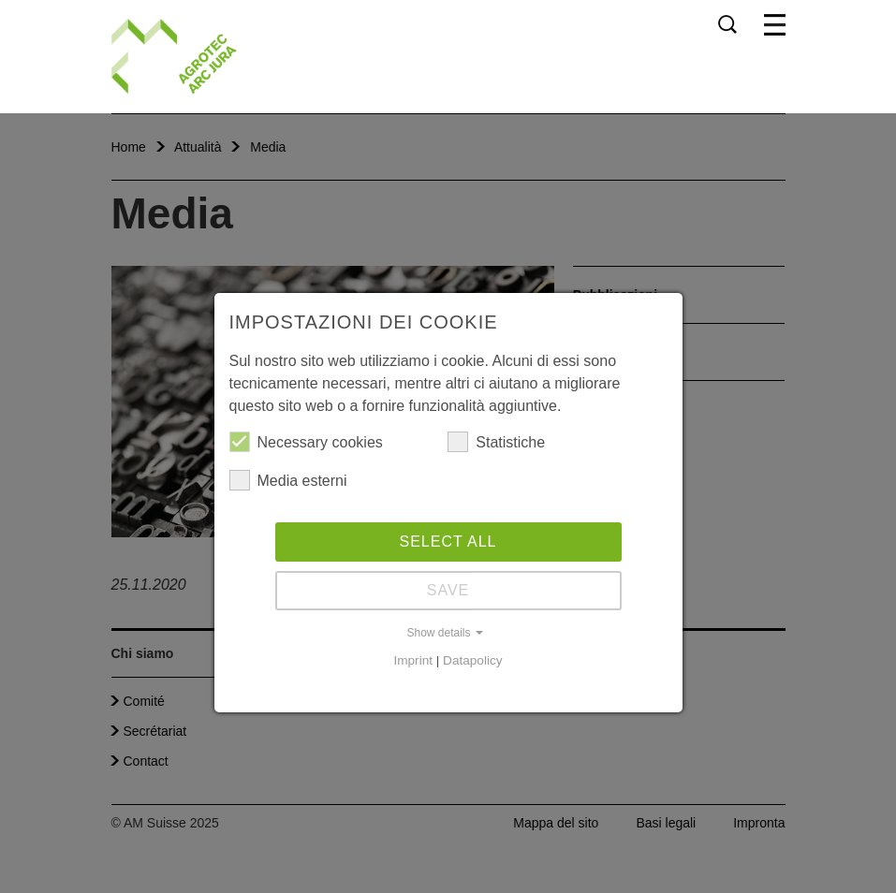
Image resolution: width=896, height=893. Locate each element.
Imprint (413, 660)
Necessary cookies (306, 442)
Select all (448, 541)
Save (448, 590)
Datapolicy (472, 660)
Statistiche (496, 442)
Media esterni (288, 480)
